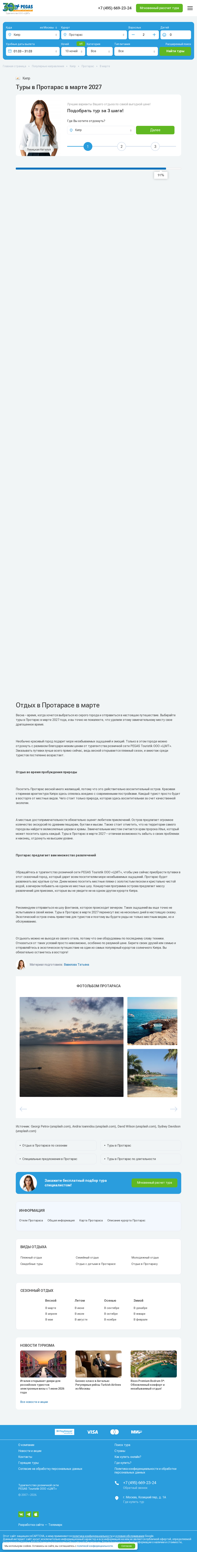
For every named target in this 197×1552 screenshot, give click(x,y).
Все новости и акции (34, 1402)
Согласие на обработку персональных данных (50, 1469)
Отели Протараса (31, 1220)
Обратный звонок (135, 1488)
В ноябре (110, 1319)
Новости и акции (29, 1451)
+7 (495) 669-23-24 (114, 8)
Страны (119, 1451)
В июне (79, 1308)
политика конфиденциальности (92, 1536)
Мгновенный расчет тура (154, 1182)
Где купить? (122, 1463)
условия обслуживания (129, 1536)
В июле (79, 1313)
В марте (50, 1308)
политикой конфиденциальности (95, 1546)
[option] (98, 1047)
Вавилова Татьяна (76, 964)
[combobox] (42, 28)
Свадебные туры (31, 1264)
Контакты (25, 1457)
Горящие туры (28, 1463)
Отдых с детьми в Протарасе (96, 1264)
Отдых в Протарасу (144, 1264)
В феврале (141, 1319)
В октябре (111, 1313)
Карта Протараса (91, 1220)
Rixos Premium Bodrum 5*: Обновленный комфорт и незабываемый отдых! (148, 1384)
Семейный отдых (87, 1257)
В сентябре (111, 1308)
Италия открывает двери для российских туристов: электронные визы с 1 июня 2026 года (42, 1386)
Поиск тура (122, 1445)
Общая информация (61, 1220)
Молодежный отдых (145, 1257)
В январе (139, 1313)
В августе (81, 1319)
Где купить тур (133, 1502)
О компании (26, 1445)
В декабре (140, 1308)
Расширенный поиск (178, 44)
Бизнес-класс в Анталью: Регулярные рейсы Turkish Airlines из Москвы (98, 1384)
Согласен (126, 1546)
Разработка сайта (31, 1525)
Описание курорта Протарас (126, 1220)
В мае (49, 1319)
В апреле (51, 1313)
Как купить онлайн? (127, 1457)
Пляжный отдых (31, 1257)
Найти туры (175, 51)
